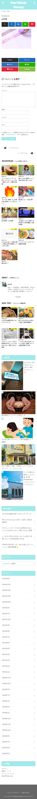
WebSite (18, 297)
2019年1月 (6, 713)
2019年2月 (6, 707)
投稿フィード (6, 771)
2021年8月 (6, 631)
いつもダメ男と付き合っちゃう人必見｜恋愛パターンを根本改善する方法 (17, 537)
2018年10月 (6, 730)
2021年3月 (6, 660)
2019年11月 (6, 678)
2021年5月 (6, 648)
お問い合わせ (25, 792)
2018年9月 (6, 736)
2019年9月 (6, 689)
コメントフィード (8, 773)
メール (4, 117)
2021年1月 (6, 672)
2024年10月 (6, 584)
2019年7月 (6, 695)
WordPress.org (7, 776)
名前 (3, 109)
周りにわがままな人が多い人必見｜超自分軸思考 (17, 521)
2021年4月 (6, 654)
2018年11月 (6, 724)
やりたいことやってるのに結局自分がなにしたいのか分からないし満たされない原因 (17, 529)
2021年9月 (6, 625)
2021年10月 (6, 619)
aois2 (10, 284)
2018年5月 (6, 753)
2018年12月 (6, 718)
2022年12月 (6, 596)
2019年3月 (6, 701)
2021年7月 (6, 637)
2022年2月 (6, 608)
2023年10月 (6, 590)
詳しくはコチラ (27, 291)
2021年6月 (6, 643)
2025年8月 (6, 578)
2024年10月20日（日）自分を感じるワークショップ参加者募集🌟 (17, 546)
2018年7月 (6, 742)
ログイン (5, 768)
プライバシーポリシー (14, 792)
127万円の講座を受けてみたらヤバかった (17, 514)
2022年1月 (6, 613)
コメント (4, 90)
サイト (4, 125)
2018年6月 (6, 748)
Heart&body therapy (18, 5)
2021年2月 (6, 666)
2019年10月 (6, 683)
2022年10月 (6, 602)
